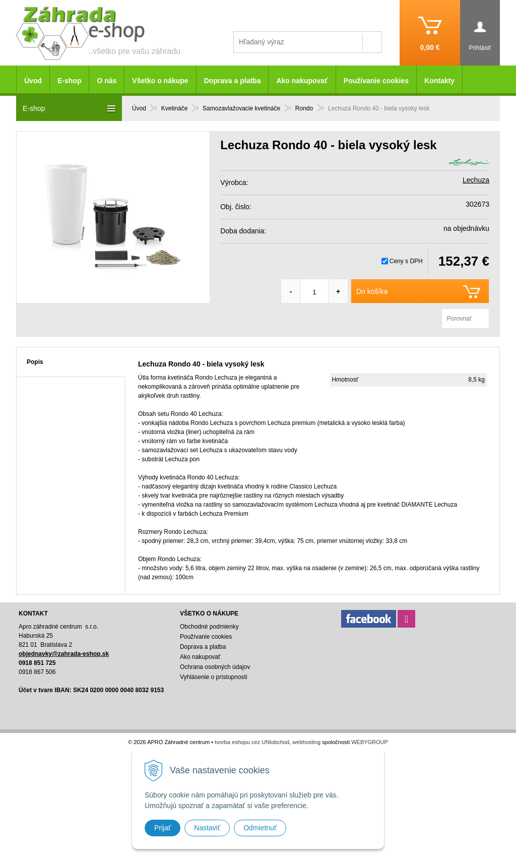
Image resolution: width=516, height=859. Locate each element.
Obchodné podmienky (209, 626)
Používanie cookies (376, 81)
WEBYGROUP (369, 742)
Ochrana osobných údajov (215, 666)
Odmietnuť (260, 828)
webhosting (306, 742)
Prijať (162, 828)
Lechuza (476, 180)
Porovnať (459, 318)
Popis (35, 361)
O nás (106, 81)
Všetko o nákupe (160, 81)
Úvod (33, 81)
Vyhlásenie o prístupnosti (213, 677)
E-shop (69, 81)
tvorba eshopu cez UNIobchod (252, 742)
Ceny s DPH (406, 261)
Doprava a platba (232, 81)
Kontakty (439, 81)
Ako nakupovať (302, 81)
